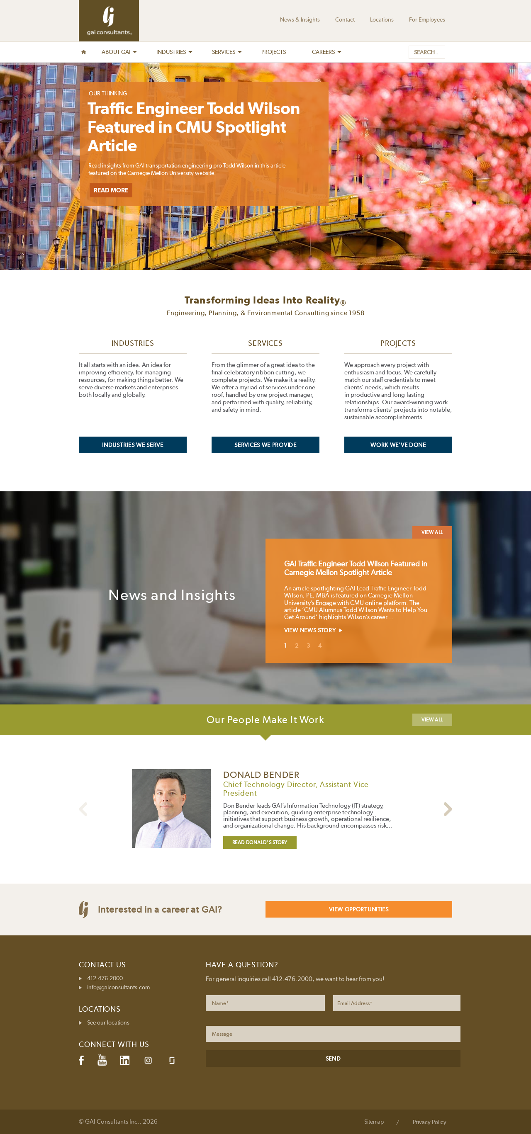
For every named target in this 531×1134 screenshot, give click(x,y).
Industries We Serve (132, 445)
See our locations (108, 1022)
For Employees (427, 19)
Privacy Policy (429, 1122)
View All (432, 532)
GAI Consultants (109, 20)
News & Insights (300, 19)
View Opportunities (359, 909)
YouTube (102, 1060)
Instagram (148, 1060)
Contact (345, 19)
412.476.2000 (105, 978)
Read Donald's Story (259, 842)
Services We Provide (265, 445)
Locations (382, 19)
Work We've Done (398, 445)
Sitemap (374, 1121)
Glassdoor (172, 1060)
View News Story (310, 630)
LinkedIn (124, 1060)
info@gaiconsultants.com (118, 987)
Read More (111, 190)
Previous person (448, 809)
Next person (83, 809)
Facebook (81, 1060)
